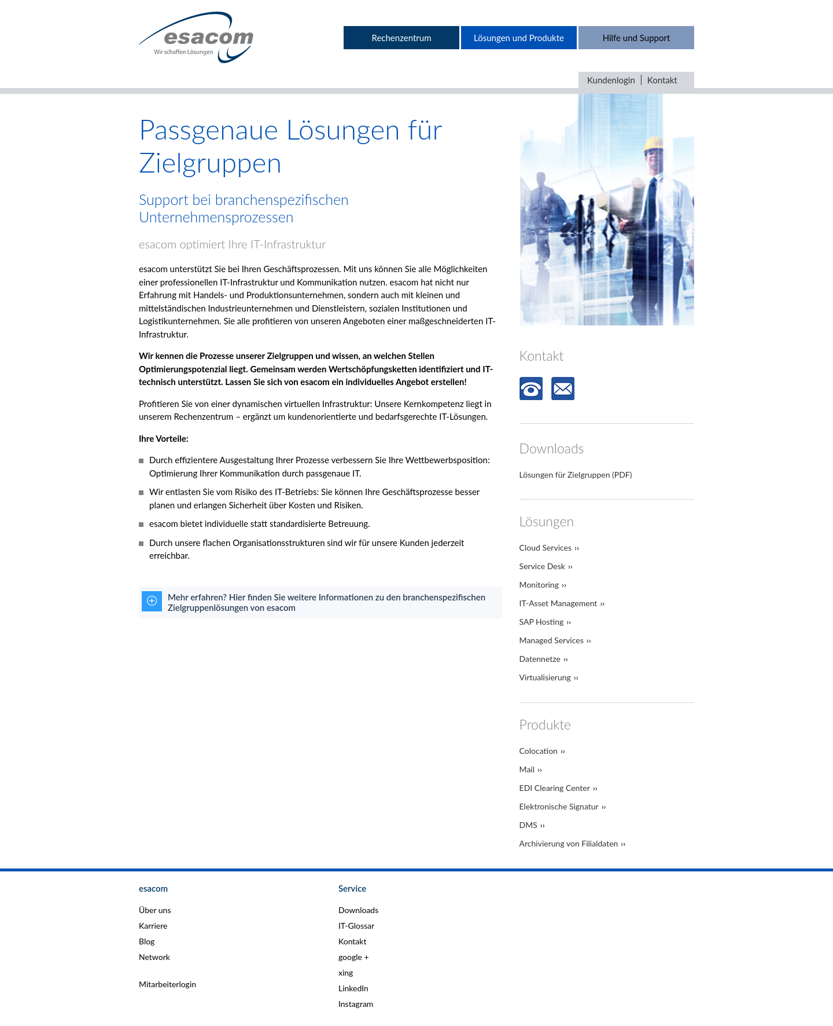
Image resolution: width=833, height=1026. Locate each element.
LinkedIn (353, 988)
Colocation (538, 751)
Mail (527, 769)
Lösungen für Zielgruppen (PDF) (575, 474)
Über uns (155, 910)
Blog (146, 941)
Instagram (355, 1004)
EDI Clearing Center (554, 788)
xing (345, 972)
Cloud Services (545, 547)
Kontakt (662, 80)
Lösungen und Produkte (519, 37)
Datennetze (540, 659)
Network (154, 957)
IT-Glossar (356, 925)
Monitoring (539, 584)
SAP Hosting (541, 621)
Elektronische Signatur (559, 806)
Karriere (153, 925)
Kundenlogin (611, 80)
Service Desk (542, 566)
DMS (528, 825)
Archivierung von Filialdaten (568, 843)
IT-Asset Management (558, 603)
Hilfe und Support (636, 37)
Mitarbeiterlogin (167, 984)
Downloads (358, 910)
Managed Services (551, 640)
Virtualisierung (545, 677)
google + (353, 957)
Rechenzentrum (401, 37)
